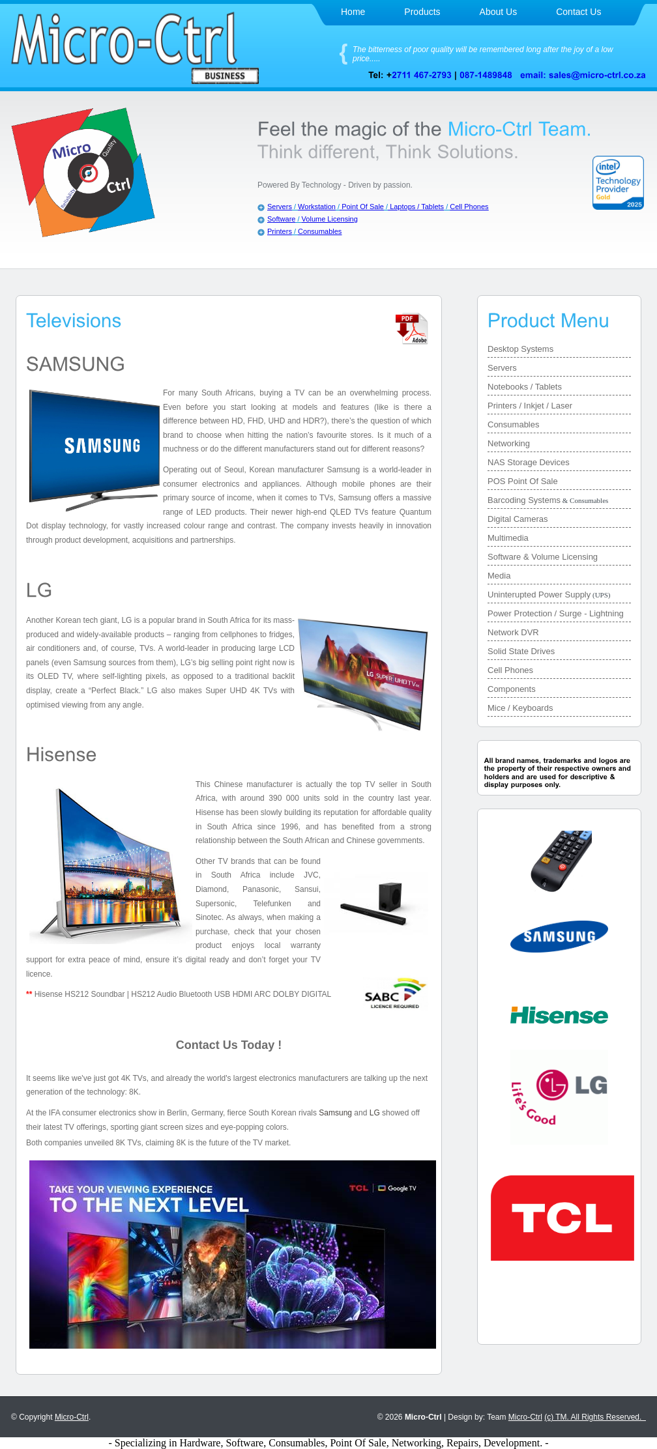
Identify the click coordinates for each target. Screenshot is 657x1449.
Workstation (317, 206)
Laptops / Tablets (416, 206)
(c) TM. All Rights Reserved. (595, 1417)
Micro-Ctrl (72, 1417)
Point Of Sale (362, 206)
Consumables (320, 231)
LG (375, 1112)
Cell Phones (469, 206)
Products (422, 12)
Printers (279, 231)
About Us (499, 12)
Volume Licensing (330, 219)
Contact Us (578, 12)
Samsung (335, 1112)
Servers (279, 206)
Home (353, 12)
